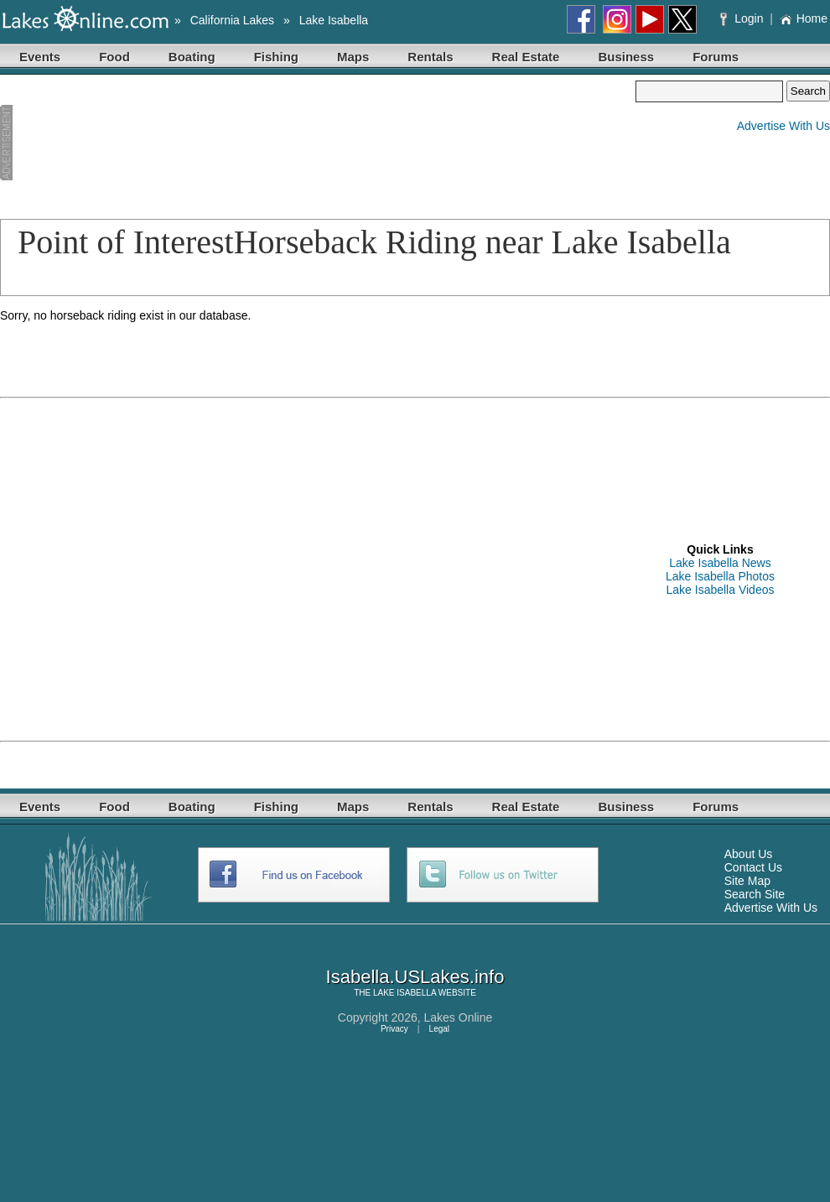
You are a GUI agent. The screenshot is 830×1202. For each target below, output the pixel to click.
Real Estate (526, 56)
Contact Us (753, 867)
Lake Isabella (334, 20)
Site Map (747, 880)
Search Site (754, 894)
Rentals (430, 56)
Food (114, 56)
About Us (748, 854)
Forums (716, 56)
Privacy (394, 1028)
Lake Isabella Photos (720, 576)
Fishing (276, 56)
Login (743, 18)
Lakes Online (458, 1017)
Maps (353, 56)
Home (803, 18)
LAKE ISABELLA (404, 992)
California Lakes (232, 20)
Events (39, 56)
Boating (192, 56)
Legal (439, 1028)
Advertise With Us (783, 126)
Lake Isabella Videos (721, 589)
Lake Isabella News (719, 563)
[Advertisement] (90, 143)
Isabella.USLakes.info (415, 976)
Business (626, 56)
